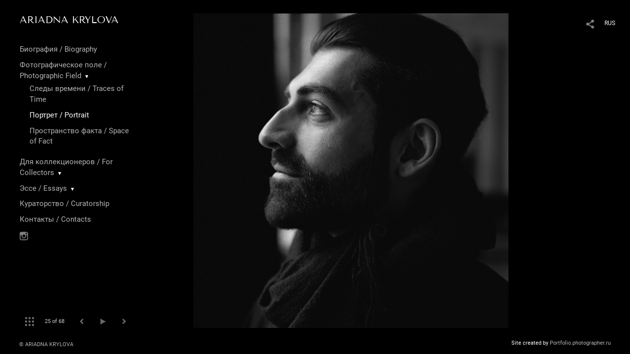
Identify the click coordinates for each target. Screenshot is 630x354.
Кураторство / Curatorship (64, 203)
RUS (609, 23)
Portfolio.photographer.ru (580, 343)
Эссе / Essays (43, 188)
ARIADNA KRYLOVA (69, 20)
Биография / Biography (58, 49)
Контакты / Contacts (55, 219)
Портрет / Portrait (59, 115)
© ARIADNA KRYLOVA (46, 344)
